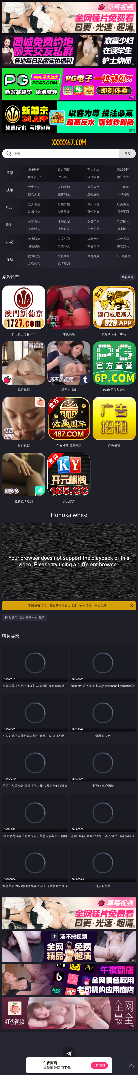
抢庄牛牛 (123, 177)
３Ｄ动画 (123, 187)
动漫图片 (123, 221)
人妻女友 (93, 239)
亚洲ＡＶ (34, 187)
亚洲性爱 (34, 204)
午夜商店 (64, 256)
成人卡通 (93, 204)
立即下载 (99, 1065)
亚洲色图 (64, 221)
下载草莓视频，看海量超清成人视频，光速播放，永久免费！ (81, 605)
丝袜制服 (64, 194)
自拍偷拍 (64, 187)
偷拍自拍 (64, 204)
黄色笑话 (93, 246)
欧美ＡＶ (93, 187)
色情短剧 (64, 263)
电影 (9, 207)
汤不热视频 (123, 256)
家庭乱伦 (64, 239)
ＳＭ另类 (123, 194)
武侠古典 (123, 239)
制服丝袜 (34, 211)
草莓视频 (93, 256)
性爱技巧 (123, 246)
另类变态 (123, 211)
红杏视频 (34, 263)
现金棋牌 (93, 177)
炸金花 (63, 177)
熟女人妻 (34, 194)
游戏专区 (123, 169)
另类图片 (123, 229)
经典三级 (64, 211)
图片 (9, 224)
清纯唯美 (64, 229)
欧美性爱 (123, 204)
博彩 (9, 172)
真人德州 (64, 169)
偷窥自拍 (34, 221)
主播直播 (93, 194)
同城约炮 (34, 256)
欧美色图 (93, 221)
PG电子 (34, 169)
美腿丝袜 (34, 229)
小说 (9, 241)
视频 (9, 190)
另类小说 (64, 246)
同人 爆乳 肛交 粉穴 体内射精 (25, 617)
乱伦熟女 (93, 211)
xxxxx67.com (69, 142)
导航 (9, 259)
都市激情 (34, 239)
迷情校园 (34, 246)
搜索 (127, 153)
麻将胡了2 (34, 177)
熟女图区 (93, 229)
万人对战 (93, 169)
